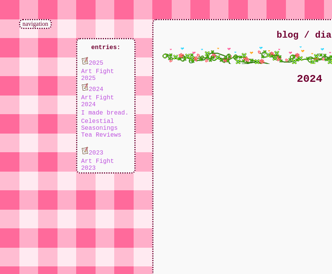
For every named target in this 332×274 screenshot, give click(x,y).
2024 (92, 88)
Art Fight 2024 (97, 101)
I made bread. (105, 113)
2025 (92, 62)
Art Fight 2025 (97, 75)
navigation (35, 24)
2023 (92, 151)
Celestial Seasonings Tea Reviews (101, 128)
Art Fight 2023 (97, 165)
